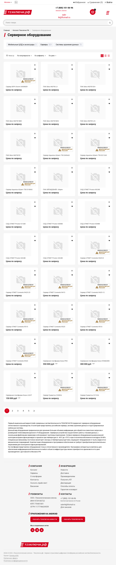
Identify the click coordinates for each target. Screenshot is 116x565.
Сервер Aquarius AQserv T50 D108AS (19, 189)
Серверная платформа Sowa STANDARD (95, 361)
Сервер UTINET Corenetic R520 (17, 361)
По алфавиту (39, 56)
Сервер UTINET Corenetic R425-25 (18, 292)
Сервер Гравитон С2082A (52, 395)
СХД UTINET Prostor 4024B (53, 258)
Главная (7, 30)
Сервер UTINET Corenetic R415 (54, 292)
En (16, 2)
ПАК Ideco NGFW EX (13, 155)
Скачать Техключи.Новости (45, 519)
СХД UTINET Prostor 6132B (15, 224)
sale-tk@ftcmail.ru (64, 16)
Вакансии (34, 486)
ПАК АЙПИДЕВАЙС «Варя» (53, 189)
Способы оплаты (68, 486)
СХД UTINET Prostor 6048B (90, 224)
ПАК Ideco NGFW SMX (14, 121)
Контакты (34, 480)
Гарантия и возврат (69, 489)
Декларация (66, 483)
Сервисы (34, 473)
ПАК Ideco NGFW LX (50, 87)
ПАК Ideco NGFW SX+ (88, 87)
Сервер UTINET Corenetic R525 (54, 327)
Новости (64, 470)
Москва (7, 2)
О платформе (36, 476)
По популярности (23, 56)
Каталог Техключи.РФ (21, 30)
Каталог (33, 470)
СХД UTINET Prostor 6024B (15, 258)
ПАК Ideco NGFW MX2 (51, 121)
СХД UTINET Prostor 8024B (90, 189)
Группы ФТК (13, 556)
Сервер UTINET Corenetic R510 (91, 327)
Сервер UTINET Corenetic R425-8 (92, 258)
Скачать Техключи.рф (73, 519)
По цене (51, 56)
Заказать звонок (61, 10)
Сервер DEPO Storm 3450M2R (17, 87)
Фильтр (11, 56)
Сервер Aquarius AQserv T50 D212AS (93, 155)
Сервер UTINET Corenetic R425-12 (92, 292)
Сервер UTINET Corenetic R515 (17, 327)
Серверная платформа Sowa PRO (55, 361)
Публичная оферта (11, 558)
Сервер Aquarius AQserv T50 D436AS (56, 155)
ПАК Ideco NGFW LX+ (88, 121)
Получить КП (66, 480)
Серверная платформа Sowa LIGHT (19, 395)
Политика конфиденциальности (16, 561)
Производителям (68, 476)
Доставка (65, 473)
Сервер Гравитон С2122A (89, 395)
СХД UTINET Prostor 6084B (53, 224)
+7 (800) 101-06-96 (64, 9)
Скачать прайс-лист (38, 483)
